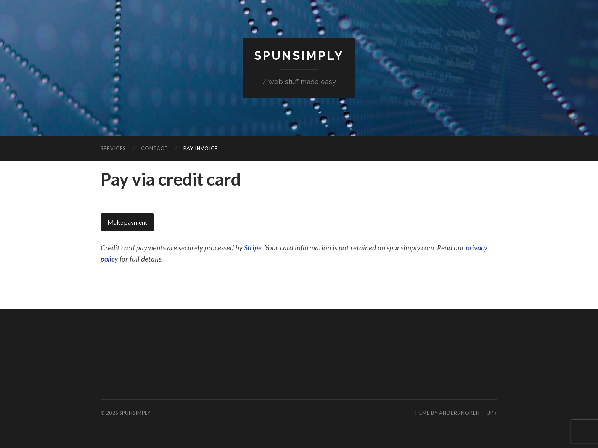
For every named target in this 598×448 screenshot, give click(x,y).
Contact (154, 148)
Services (113, 148)
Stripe (253, 247)
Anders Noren (459, 412)
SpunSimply (299, 55)
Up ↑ (492, 412)
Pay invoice (200, 148)
